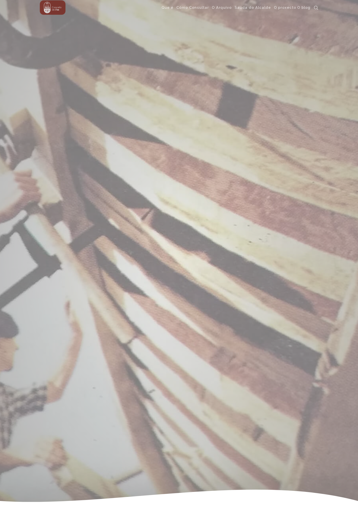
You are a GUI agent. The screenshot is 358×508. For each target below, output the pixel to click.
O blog (304, 7)
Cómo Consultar (192, 7)
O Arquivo (222, 7)
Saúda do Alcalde (253, 7)
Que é (167, 7)
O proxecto (285, 7)
